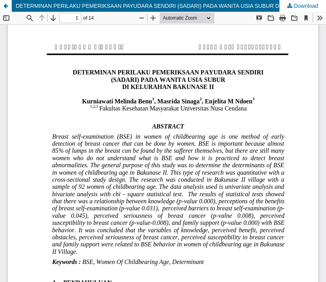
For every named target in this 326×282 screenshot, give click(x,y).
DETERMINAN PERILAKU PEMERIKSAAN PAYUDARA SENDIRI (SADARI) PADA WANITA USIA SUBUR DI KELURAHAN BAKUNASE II (171, 6)
